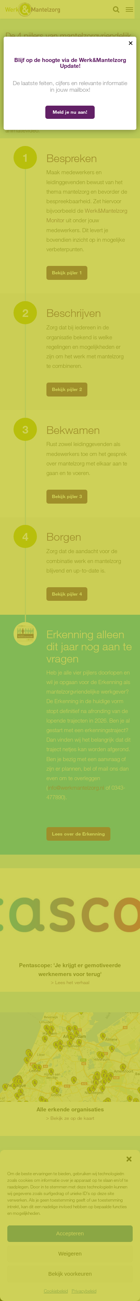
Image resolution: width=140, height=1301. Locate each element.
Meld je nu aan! (70, 112)
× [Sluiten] (130, 42)
